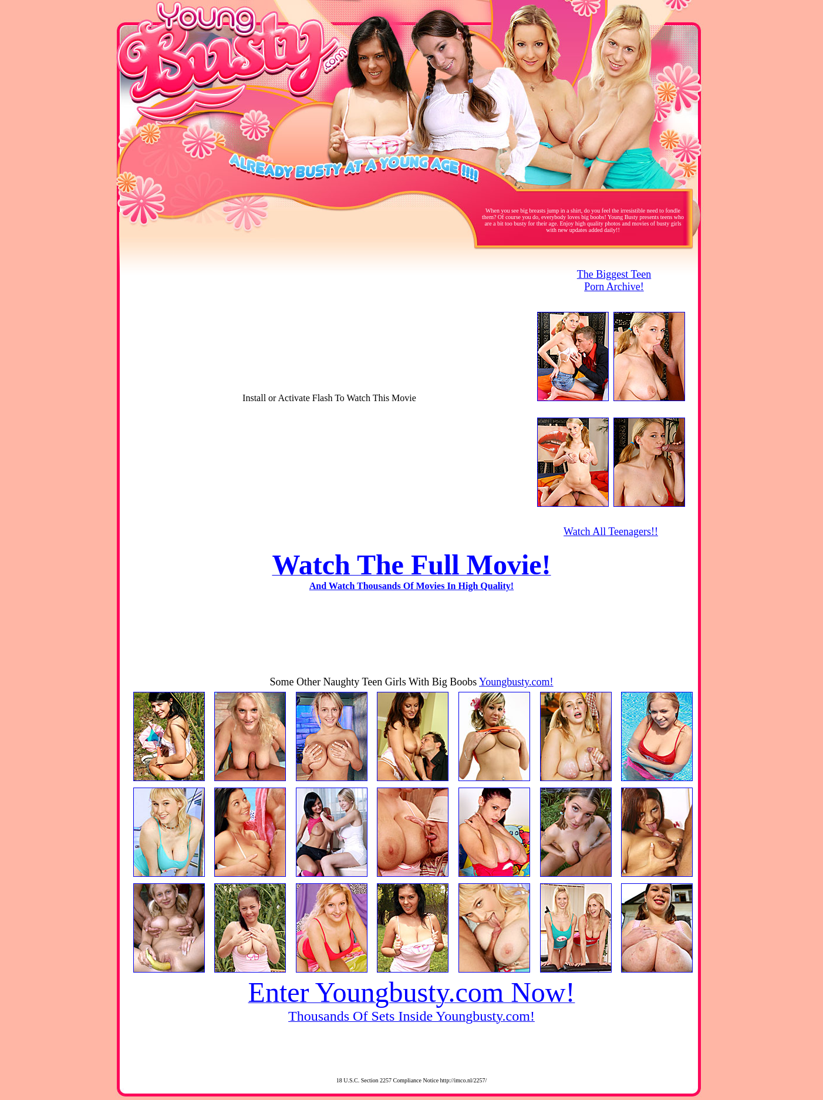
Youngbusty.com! (516, 682)
